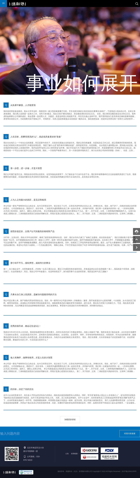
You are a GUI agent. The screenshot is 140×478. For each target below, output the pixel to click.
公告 (67, 454)
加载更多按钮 (70, 419)
